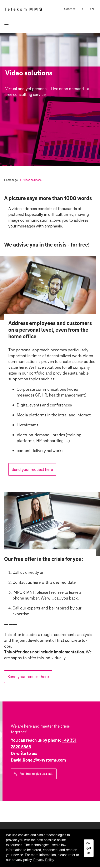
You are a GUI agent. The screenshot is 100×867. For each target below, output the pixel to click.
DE (83, 9)
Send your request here (32, 469)
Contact (69, 9)
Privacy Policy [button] (43, 860)
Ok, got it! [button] (88, 848)
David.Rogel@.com (38, 760)
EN (92, 9)
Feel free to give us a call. (36, 774)
